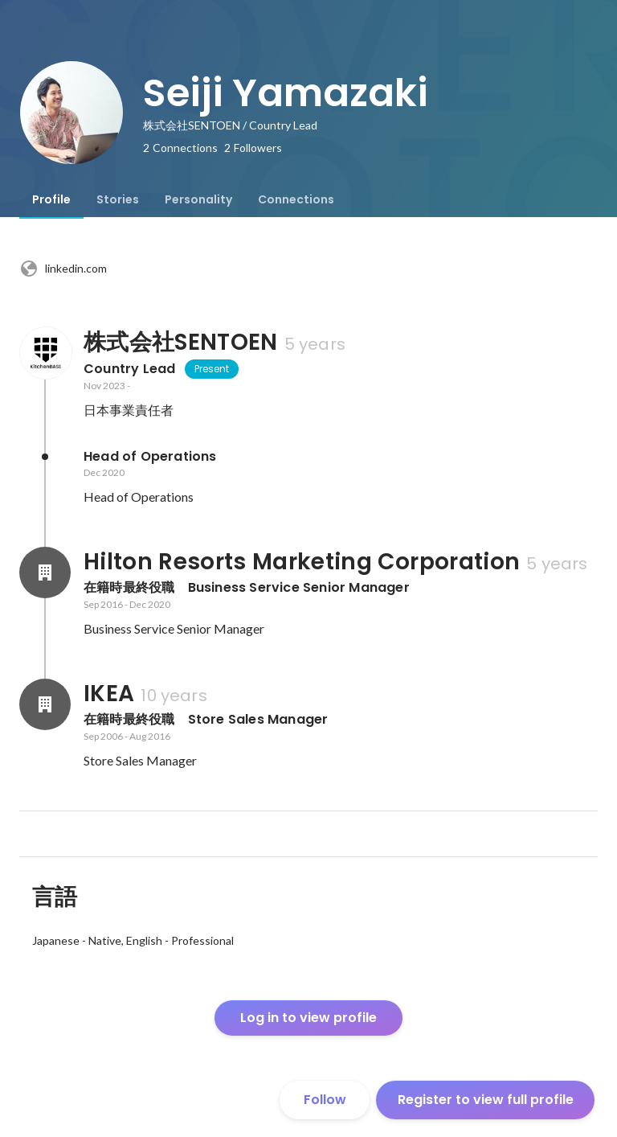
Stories (117, 199)
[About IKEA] (45, 704)
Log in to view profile (308, 1017)
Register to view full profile (486, 1099)
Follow (325, 1099)
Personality (198, 199)
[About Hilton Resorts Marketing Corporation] (45, 572)
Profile (51, 199)
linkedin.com (63, 268)
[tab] (51, 199)
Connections (296, 199)
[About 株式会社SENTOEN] (45, 353)
